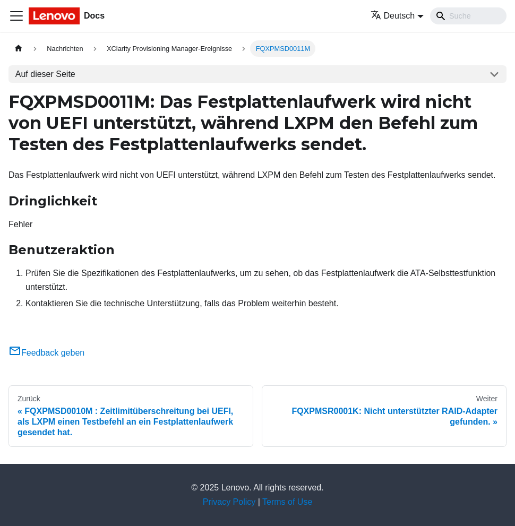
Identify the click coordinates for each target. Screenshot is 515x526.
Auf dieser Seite (45, 74)
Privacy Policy (229, 501)
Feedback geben (46, 352)
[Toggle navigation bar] (16, 16)
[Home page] (18, 48)
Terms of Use (287, 501)
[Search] (468, 15)
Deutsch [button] (393, 15)
